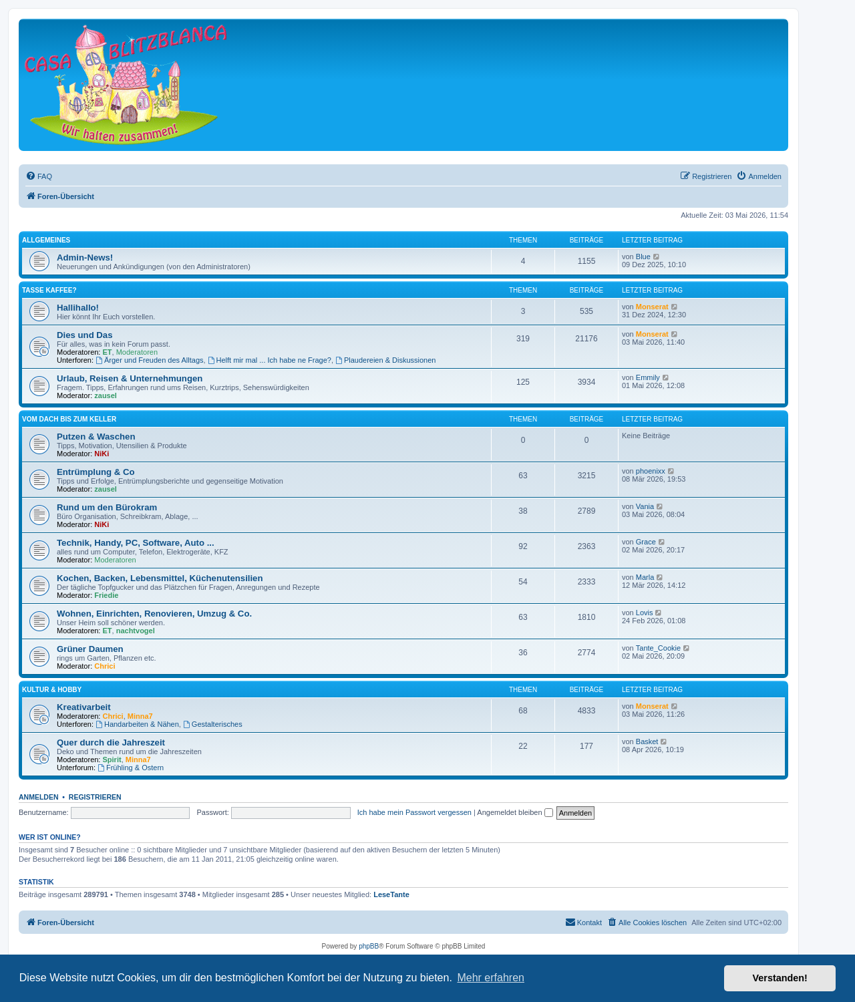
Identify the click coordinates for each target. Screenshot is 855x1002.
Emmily (648, 377)
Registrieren (95, 797)
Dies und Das (85, 335)
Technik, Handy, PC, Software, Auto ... (135, 543)
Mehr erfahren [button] (490, 977)
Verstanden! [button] (780, 978)
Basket (647, 741)
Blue (643, 257)
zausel (105, 395)
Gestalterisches (212, 724)
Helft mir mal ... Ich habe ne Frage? (269, 360)
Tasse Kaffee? (49, 290)
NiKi (101, 454)
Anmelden (39, 797)
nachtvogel (135, 631)
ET (107, 352)
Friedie (106, 595)
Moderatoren (137, 352)
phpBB (369, 946)
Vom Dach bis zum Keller (69, 419)
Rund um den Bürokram (107, 507)
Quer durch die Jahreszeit (111, 742)
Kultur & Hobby (51, 689)
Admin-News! (85, 258)
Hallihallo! (78, 308)
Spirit (112, 760)
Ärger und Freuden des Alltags (149, 360)
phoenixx (650, 471)
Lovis (644, 613)
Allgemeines (46, 240)
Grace (646, 542)
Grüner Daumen (90, 649)
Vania (645, 506)
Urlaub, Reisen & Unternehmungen (129, 378)
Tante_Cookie (658, 648)
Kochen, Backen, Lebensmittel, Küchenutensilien (160, 578)
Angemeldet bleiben (514, 812)
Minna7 (140, 716)
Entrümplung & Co (95, 472)
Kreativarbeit (84, 707)
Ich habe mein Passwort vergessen (414, 812)
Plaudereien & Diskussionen (385, 360)
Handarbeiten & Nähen (137, 724)
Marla (645, 577)
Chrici (104, 666)
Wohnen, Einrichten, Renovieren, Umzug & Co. (154, 614)
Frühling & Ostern (131, 768)
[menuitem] (38, 176)
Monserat (652, 307)
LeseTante (391, 894)
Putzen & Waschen (96, 437)
